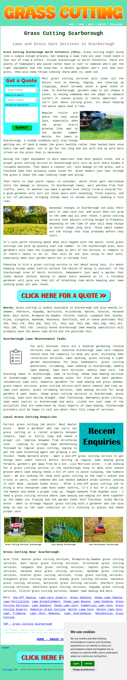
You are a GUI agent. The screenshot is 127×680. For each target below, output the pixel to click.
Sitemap (5, 648)
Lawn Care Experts (53, 597)
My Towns (8, 670)
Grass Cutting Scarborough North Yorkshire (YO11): (42, 52)
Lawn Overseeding (77, 613)
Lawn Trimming (14, 613)
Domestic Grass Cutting (47, 609)
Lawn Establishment (46, 601)
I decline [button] (88, 663)
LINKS (81, 24)
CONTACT (102, 24)
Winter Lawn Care (80, 609)
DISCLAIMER (116, 24)
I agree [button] (76, 663)
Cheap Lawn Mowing (108, 597)
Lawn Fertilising (16, 601)
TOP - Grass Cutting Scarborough (27, 624)
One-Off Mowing (24, 597)
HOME (71, 24)
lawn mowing (89, 591)
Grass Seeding (80, 597)
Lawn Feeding (103, 601)
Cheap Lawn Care (66, 605)
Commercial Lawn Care (97, 605)
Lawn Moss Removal (45, 613)
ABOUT (91, 24)
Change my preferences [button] (84, 669)
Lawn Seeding (41, 605)
